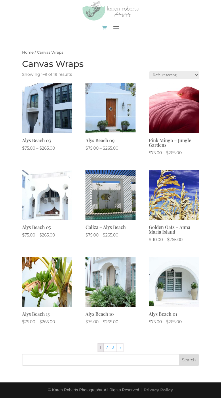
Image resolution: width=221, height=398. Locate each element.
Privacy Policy (158, 390)
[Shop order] (174, 75)
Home (28, 52)
